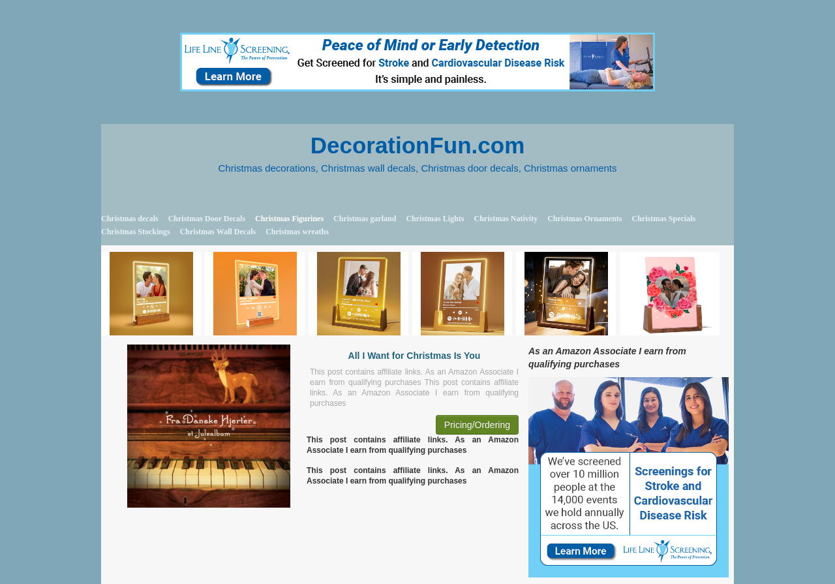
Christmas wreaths (297, 231)
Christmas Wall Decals (218, 231)
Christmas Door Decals (206, 218)
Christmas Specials (663, 218)
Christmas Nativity (506, 218)
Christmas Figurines (289, 218)
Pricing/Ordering (477, 425)
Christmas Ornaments (584, 218)
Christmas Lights (435, 218)
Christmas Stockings (135, 231)
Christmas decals (130, 218)
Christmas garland (364, 218)
